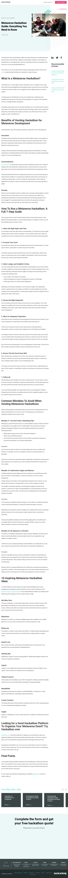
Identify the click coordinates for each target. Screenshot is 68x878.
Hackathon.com (5, 735)
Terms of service (49, 872)
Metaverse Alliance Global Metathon (10, 591)
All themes (26, 872)
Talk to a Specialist (61, 2)
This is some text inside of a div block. (33, 800)
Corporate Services (47, 2)
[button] (65, 789)
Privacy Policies (33, 874)
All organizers (31, 872)
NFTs (2, 72)
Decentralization (5, 164)
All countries (37, 872)
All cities (42, 872)
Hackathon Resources (18, 872)
